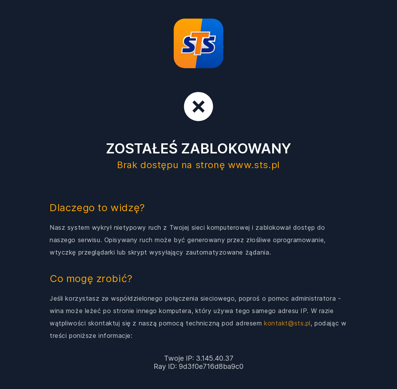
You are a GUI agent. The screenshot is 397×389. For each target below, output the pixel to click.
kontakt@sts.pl (287, 323)
